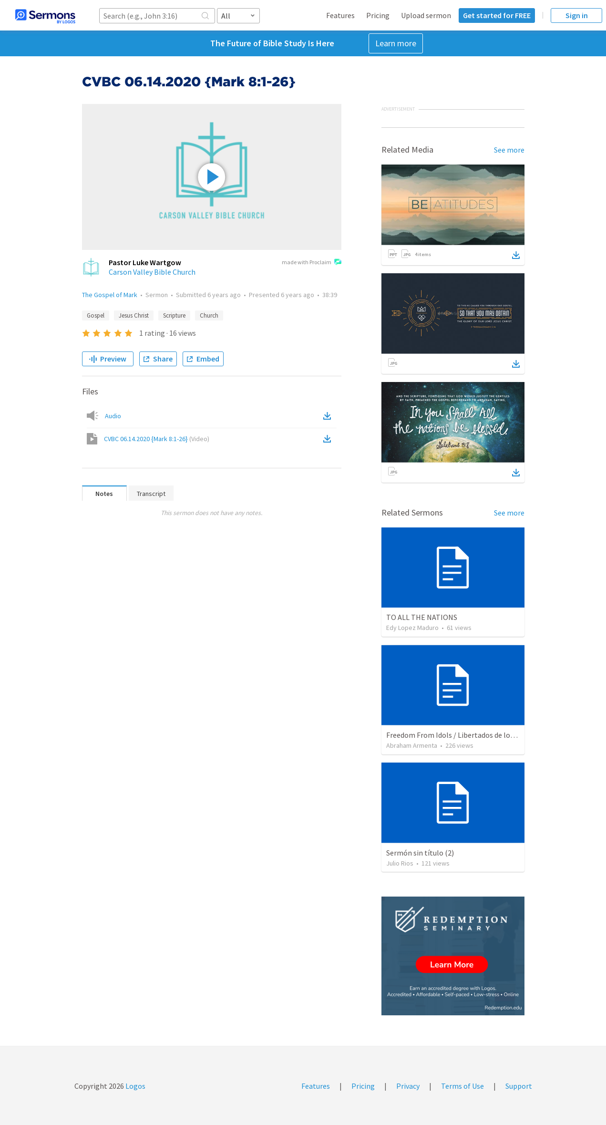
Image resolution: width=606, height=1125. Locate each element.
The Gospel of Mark (109, 294)
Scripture (174, 315)
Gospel (95, 315)
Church (209, 315)
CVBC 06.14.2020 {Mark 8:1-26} (156, 438)
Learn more (395, 43)
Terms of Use (462, 1086)
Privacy (408, 1086)
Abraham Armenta (411, 745)
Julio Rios (399, 863)
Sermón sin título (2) (420, 852)
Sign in (576, 15)
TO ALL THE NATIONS (421, 617)
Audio (113, 416)
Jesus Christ (134, 315)
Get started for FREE (497, 15)
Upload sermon (426, 15)
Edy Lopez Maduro (412, 627)
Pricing (378, 15)
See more (509, 150)
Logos (134, 1086)
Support (518, 1086)
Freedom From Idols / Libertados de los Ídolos (460, 735)
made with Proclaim (311, 262)
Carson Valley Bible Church (152, 272)
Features (340, 15)
